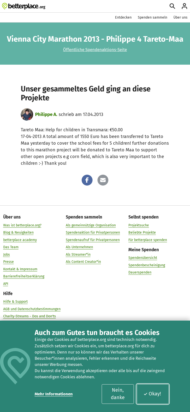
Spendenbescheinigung (146, 265)
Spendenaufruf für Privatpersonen (93, 240)
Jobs (6, 254)
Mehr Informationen (54, 393)
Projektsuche (138, 225)
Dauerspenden (139, 272)
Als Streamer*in (78, 254)
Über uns (180, 17)
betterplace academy (20, 240)
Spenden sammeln (152, 17)
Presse (8, 262)
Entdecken (123, 17)
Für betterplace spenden (147, 240)
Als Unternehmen (79, 247)
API (5, 283)
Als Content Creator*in (83, 262)
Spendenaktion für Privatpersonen (93, 232)
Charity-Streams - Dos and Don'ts (29, 316)
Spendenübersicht (142, 258)
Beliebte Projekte (142, 232)
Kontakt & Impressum (20, 269)
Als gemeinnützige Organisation (91, 225)
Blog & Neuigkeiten (18, 232)
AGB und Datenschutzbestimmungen (32, 309)
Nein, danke (118, 393)
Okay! (152, 394)
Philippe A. (46, 114)
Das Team (11, 247)
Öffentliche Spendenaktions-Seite (95, 49)
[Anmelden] (184, 6)
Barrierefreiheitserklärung (23, 276)
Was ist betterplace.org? (22, 225)
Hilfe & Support (15, 302)
